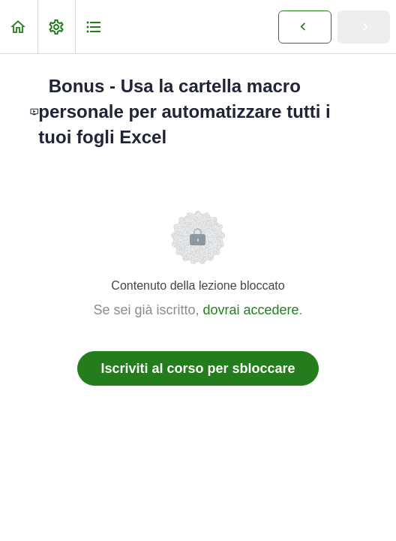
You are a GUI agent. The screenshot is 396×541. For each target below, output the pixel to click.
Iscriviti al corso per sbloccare (197, 368)
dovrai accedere (250, 309)
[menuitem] (56, 26)
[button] (19, 26)
